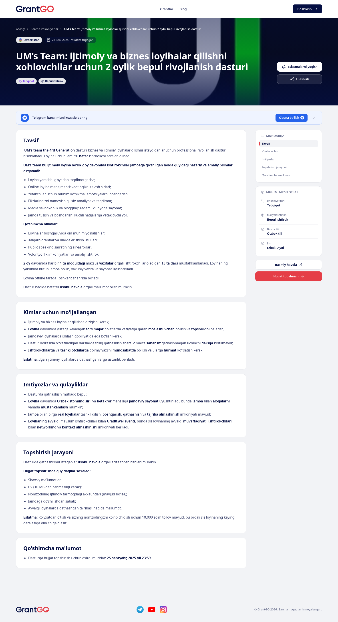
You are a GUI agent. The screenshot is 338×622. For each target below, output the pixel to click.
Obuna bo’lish (291, 118)
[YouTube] (151, 609)
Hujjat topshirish (288, 276)
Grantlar (166, 9)
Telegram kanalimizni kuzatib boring (60, 117)
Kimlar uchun (270, 151)
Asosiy (20, 29)
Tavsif (266, 143)
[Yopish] (314, 118)
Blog (183, 9)
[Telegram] (140, 609)
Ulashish (299, 79)
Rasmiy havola (288, 265)
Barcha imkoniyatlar (44, 29)
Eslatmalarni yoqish (300, 67)
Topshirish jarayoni (274, 167)
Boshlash (307, 9)
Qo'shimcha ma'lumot (276, 175)
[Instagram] (163, 609)
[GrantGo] (35, 9)
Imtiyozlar (268, 159)
